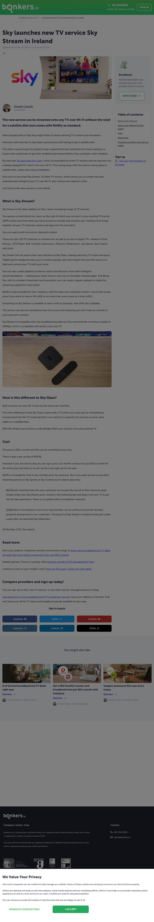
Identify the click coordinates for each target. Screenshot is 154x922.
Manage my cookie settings (24, 909)
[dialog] (77, 461)
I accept (70, 909)
